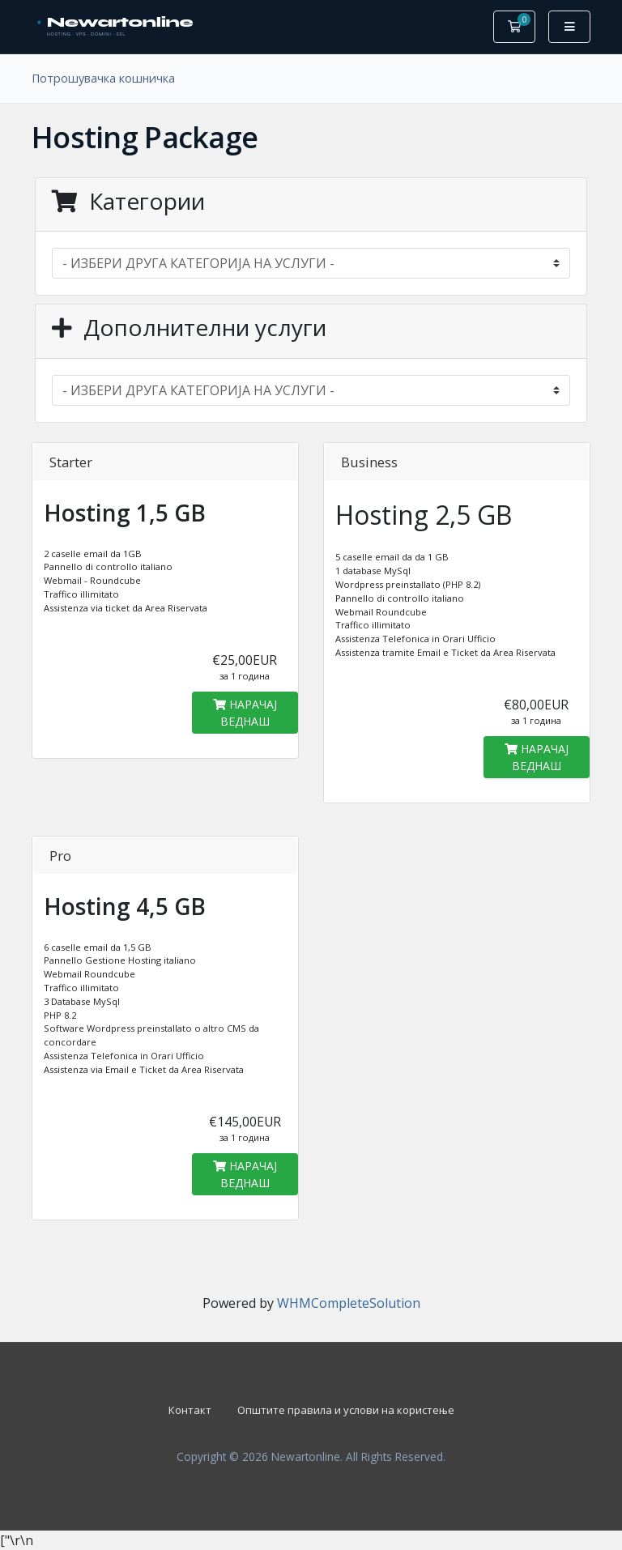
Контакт (189, 1410)
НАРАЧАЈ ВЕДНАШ (245, 712)
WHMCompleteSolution (348, 1303)
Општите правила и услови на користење (345, 1410)
